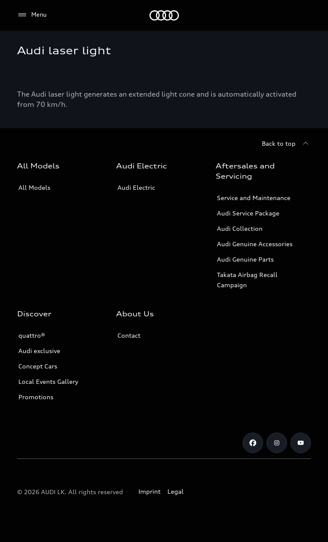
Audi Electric (136, 187)
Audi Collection (240, 228)
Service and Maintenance (253, 197)
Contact (129, 335)
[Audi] (164, 15)
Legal (175, 491)
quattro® (31, 335)
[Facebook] (253, 443)
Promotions (35, 397)
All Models (34, 187)
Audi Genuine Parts (245, 259)
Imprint (149, 491)
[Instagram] (276, 443)
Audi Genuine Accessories (255, 243)
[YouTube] (300, 443)
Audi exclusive (39, 350)
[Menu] (32, 15)
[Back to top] (286, 143)
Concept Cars (37, 366)
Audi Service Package (248, 213)
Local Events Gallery (48, 381)
